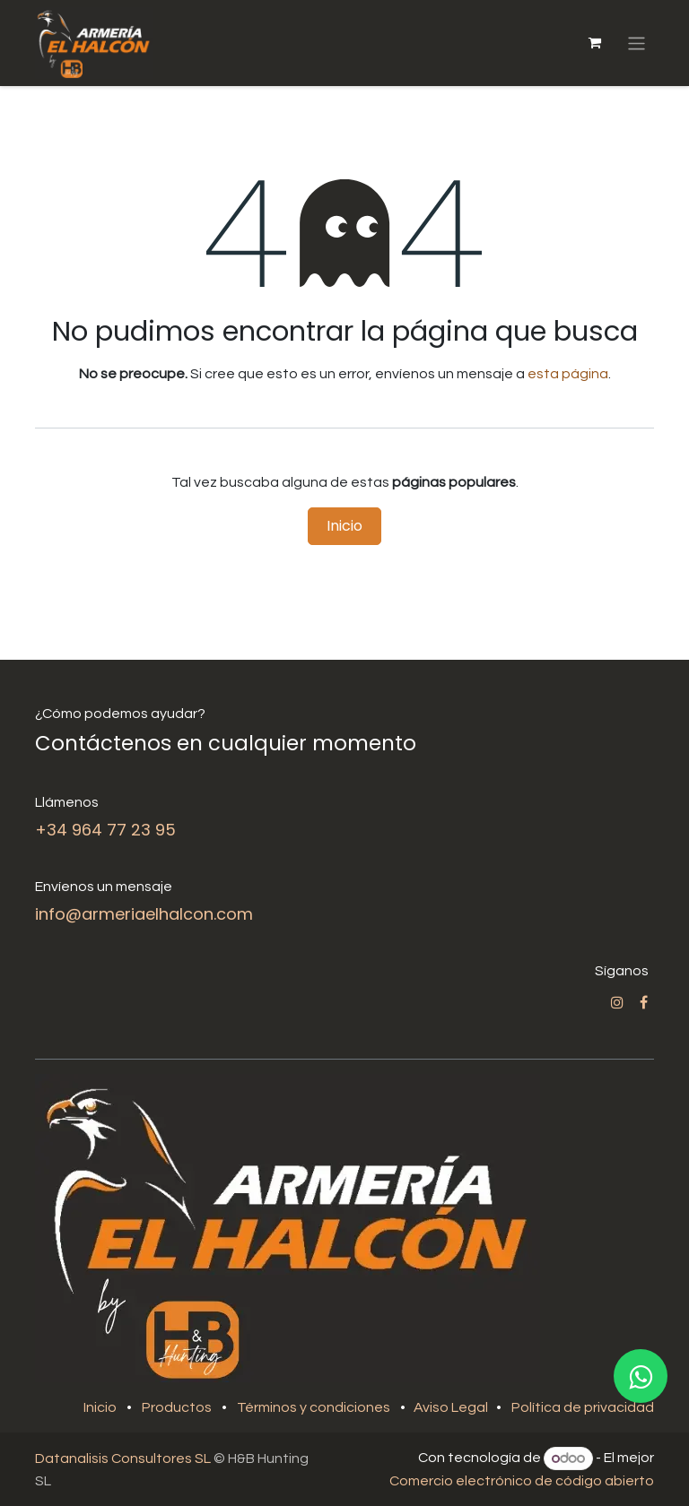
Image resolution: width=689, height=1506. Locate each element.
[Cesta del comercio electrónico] (595, 43)
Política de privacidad (582, 1407)
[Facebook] (643, 1002)
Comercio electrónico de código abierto (521, 1481)
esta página (568, 374)
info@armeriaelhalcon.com (144, 914)
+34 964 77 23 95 (105, 829)
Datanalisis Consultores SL (123, 1458)
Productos (177, 1407)
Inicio (344, 525)
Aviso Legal (452, 1407)
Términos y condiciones (313, 1407)
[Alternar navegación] (636, 42)
